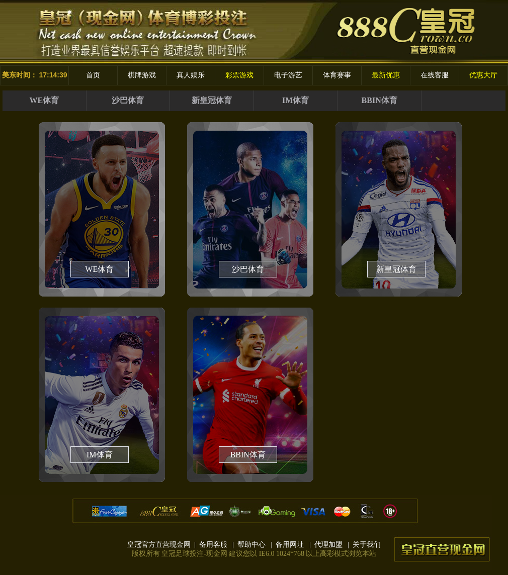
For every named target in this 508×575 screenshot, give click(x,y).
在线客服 (434, 75)
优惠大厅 (483, 75)
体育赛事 (337, 75)
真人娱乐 (191, 75)
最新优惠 (386, 75)
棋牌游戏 (142, 75)
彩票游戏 (239, 75)
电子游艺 (288, 75)
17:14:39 (53, 75)
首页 (93, 75)
